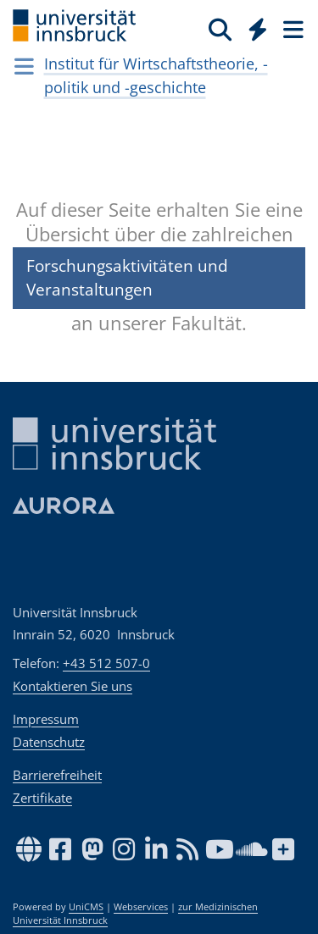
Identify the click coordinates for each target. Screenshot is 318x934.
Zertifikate (42, 797)
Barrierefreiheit (57, 774)
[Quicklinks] (258, 29)
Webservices (141, 907)
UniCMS (86, 907)
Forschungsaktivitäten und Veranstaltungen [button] (127, 277)
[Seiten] (291, 29)
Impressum (46, 718)
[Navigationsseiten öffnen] (24, 66)
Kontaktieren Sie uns (72, 685)
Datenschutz (49, 741)
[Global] (253, 26)
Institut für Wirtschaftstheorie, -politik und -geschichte (156, 75)
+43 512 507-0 (106, 663)
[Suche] (220, 29)
